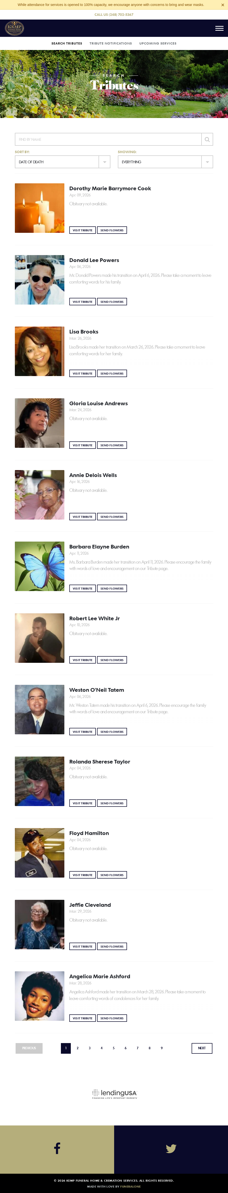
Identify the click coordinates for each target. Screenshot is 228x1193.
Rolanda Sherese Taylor (99, 761)
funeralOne (130, 1186)
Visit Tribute (84, 230)
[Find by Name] (108, 139)
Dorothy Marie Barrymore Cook (110, 188)
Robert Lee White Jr (94, 618)
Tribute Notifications (111, 43)
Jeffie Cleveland (90, 904)
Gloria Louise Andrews (98, 403)
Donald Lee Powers (94, 260)
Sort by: (22, 151)
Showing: (127, 151)
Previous (29, 1048)
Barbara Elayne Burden (99, 546)
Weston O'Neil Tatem (96, 689)
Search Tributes (66, 43)
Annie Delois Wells (93, 475)
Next (202, 1048)
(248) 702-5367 (121, 14)
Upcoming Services (158, 43)
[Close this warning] (222, 4)
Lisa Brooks (83, 331)
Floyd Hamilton (89, 833)
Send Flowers (114, 230)
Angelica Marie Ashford (99, 976)
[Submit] (207, 139)
